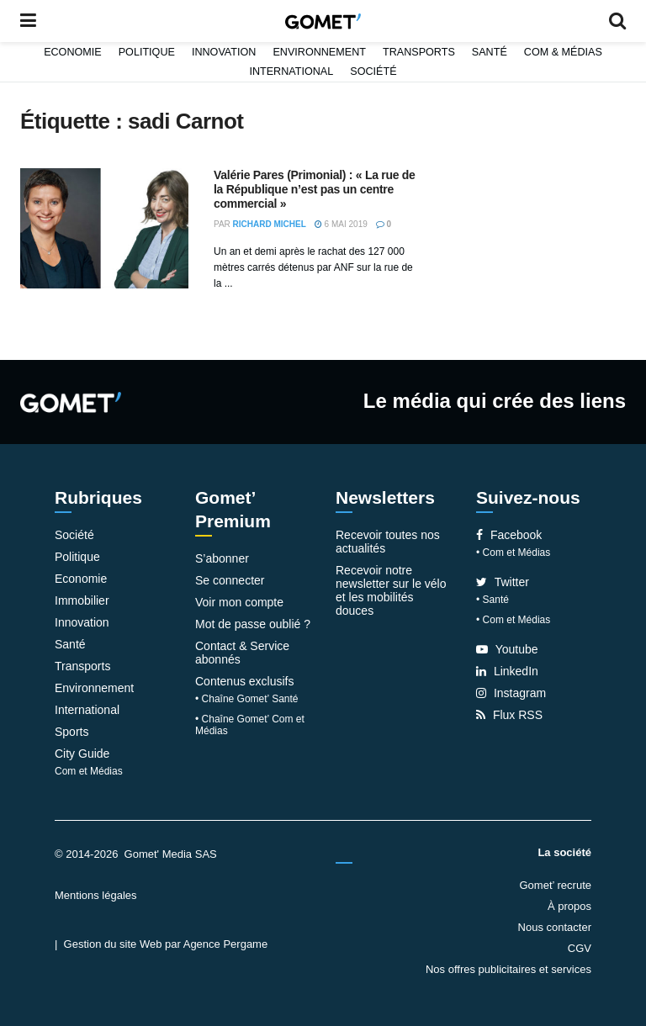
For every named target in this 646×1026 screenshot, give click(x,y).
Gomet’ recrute (556, 885)
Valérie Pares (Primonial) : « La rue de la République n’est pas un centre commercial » (315, 189)
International (291, 71)
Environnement (319, 52)
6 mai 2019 (341, 224)
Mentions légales (96, 895)
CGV (579, 948)
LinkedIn (507, 671)
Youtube (507, 649)
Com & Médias (563, 52)
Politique (147, 52)
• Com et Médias (513, 552)
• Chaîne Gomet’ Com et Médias (249, 725)
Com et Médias (89, 771)
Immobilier (82, 600)
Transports (419, 52)
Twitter (502, 582)
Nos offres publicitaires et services (508, 969)
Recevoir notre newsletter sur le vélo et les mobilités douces (391, 590)
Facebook (509, 535)
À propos (569, 906)
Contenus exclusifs (244, 681)
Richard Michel (269, 224)
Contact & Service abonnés (242, 652)
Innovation (224, 52)
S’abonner (222, 558)
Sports (71, 731)
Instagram (511, 693)
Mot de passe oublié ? (252, 624)
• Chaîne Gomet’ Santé (247, 699)
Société (373, 71)
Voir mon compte (239, 602)
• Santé (492, 600)
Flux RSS (509, 715)
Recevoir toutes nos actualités (388, 541)
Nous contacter (554, 927)
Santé (489, 52)
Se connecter (230, 580)
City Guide (82, 753)
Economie (73, 52)
